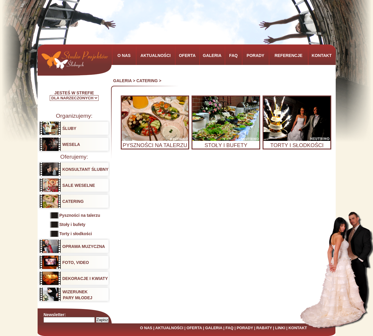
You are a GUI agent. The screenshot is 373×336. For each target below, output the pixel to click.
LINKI (280, 328)
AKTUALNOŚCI (169, 328)
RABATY (264, 328)
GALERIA (122, 80)
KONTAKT (297, 328)
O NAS (146, 328)
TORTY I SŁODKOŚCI (297, 145)
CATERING (147, 80)
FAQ (230, 328)
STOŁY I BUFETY (226, 145)
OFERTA (194, 328)
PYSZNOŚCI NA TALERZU (155, 145)
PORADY (245, 328)
